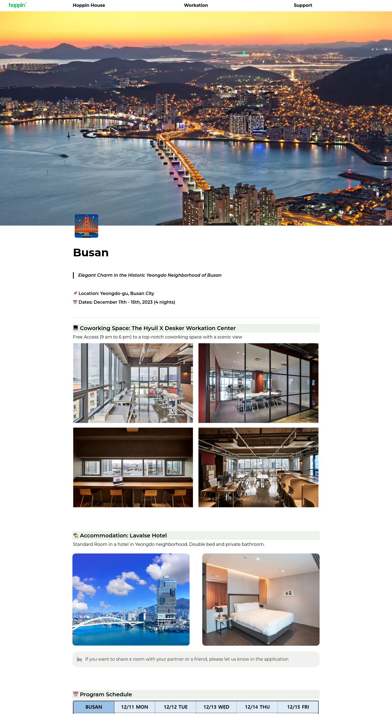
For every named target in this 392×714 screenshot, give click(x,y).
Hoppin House (89, 5)
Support (303, 5)
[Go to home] (17, 5)
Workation (196, 5)
